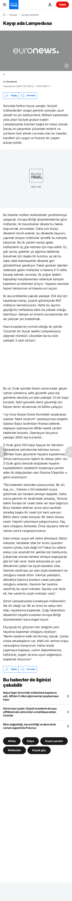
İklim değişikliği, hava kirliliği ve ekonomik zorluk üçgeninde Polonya (29, 726)
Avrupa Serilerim (30, 15)
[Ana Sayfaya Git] (13, 4)
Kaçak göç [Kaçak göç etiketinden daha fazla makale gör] (39, 750)
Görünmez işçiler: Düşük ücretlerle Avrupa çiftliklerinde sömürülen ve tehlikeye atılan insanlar (30, 712)
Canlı (62, 4)
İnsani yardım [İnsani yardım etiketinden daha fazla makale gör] (54, 740)
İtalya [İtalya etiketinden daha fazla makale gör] (30, 740)
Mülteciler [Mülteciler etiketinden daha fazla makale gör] (14, 750)
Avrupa (13, 15)
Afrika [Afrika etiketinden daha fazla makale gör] (12, 740)
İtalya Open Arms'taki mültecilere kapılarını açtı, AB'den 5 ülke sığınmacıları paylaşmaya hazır (31, 696)
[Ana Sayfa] (4, 14)
